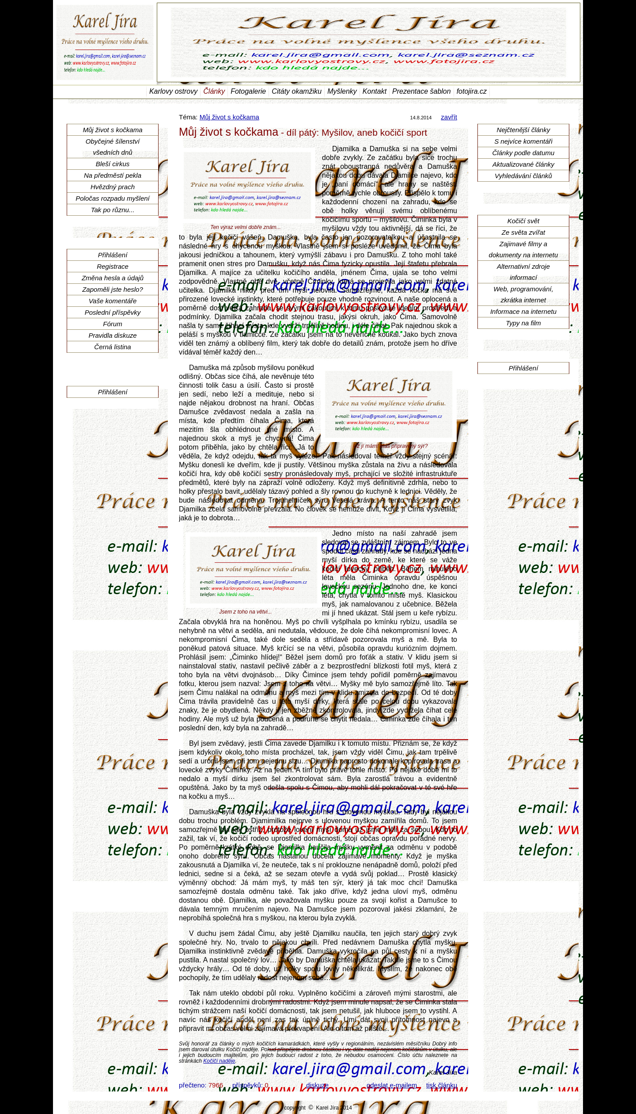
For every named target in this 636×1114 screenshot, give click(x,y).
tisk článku (441, 1085)
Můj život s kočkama (229, 117)
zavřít (449, 117)
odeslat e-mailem (392, 1085)
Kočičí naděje (219, 1061)
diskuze (317, 1085)
